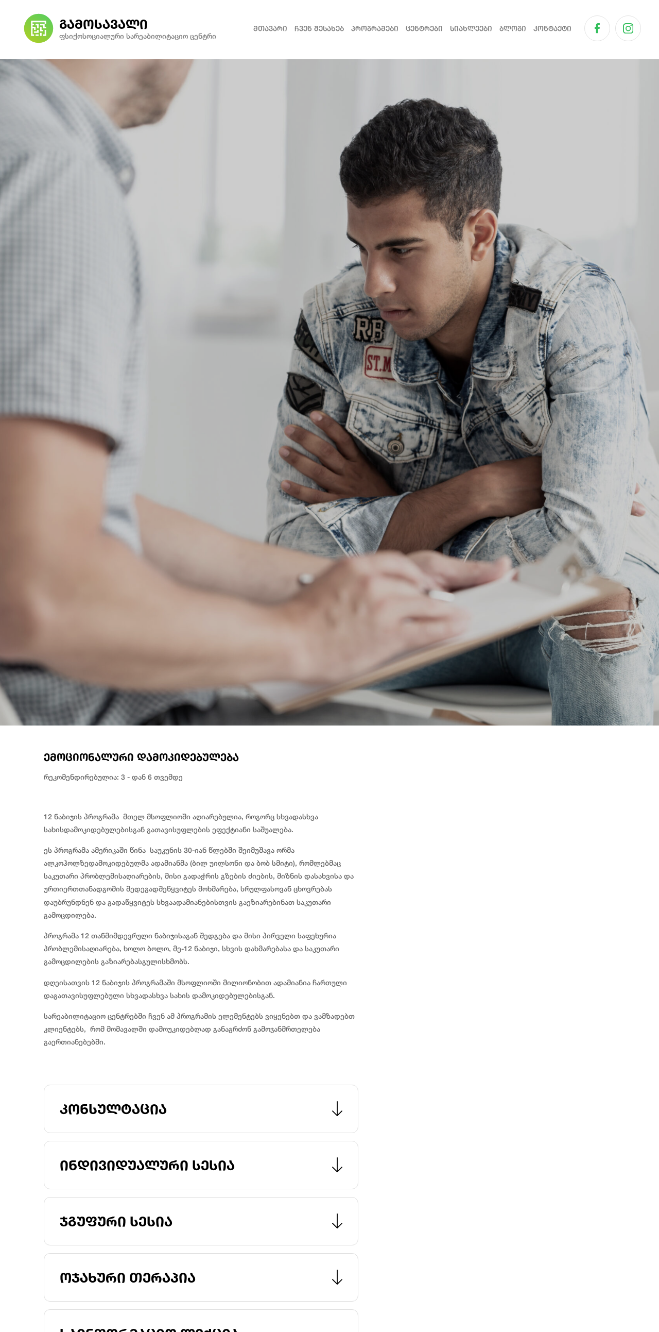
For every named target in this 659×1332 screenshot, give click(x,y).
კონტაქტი (552, 28)
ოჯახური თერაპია (201, 1277)
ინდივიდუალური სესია (201, 1165)
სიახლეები (471, 28)
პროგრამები (374, 28)
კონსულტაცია (201, 1109)
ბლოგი (512, 28)
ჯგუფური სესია (201, 1221)
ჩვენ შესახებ (319, 28)
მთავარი (270, 28)
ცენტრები (424, 28)
